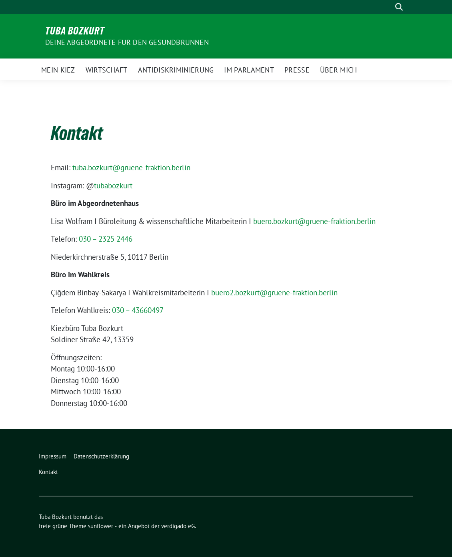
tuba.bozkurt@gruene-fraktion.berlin (131, 167)
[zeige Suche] (399, 7)
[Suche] (387, 7)
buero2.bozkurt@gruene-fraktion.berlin (274, 292)
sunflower (100, 526)
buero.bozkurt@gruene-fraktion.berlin (314, 221)
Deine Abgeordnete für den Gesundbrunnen (127, 42)
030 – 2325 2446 (105, 239)
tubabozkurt (113, 185)
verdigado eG (178, 526)
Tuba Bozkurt (74, 31)
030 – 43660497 (138, 310)
